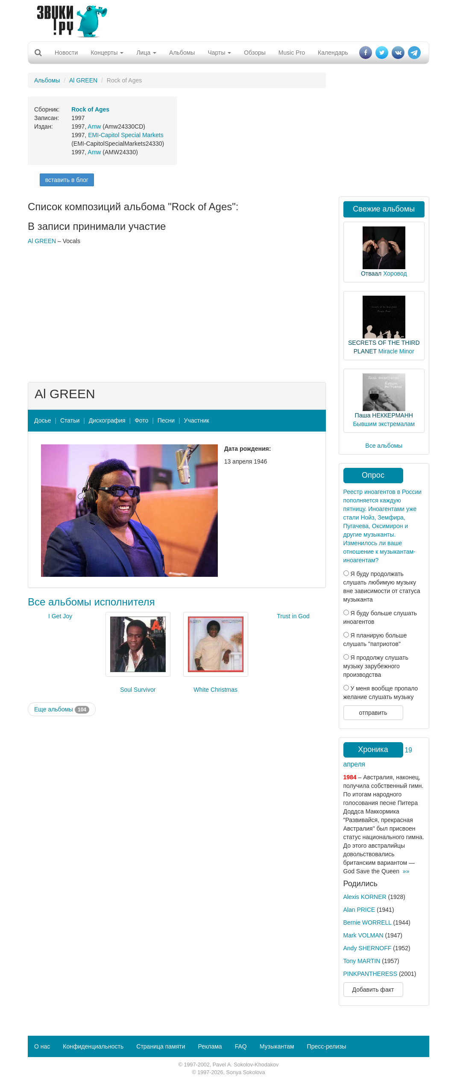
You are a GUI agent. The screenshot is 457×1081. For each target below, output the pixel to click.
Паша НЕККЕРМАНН (384, 415)
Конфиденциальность (93, 1046)
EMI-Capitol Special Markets (126, 135)
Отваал (371, 273)
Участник (196, 420)
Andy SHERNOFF (367, 948)
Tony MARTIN (362, 961)
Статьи (69, 420)
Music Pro (291, 52)
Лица (146, 52)
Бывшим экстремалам (384, 423)
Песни (166, 420)
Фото (141, 420)
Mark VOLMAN (363, 935)
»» (406, 871)
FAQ (241, 1046)
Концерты (107, 52)
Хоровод (395, 273)
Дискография (107, 420)
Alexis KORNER (365, 896)
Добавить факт (373, 989)
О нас (42, 1046)
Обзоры (255, 52)
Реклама (210, 1046)
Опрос (373, 475)
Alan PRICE (359, 909)
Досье (42, 420)
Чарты (219, 52)
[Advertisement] (225, 19)
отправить (373, 712)
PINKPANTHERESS (370, 973)
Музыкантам (277, 1046)
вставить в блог (66, 179)
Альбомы (182, 52)
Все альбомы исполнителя (91, 602)
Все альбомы (383, 445)
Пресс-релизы (326, 1046)
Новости (66, 52)
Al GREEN (83, 80)
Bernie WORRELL (367, 922)
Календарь (333, 52)
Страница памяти (160, 1046)
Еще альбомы (61, 710)
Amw (94, 126)
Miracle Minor (396, 351)
